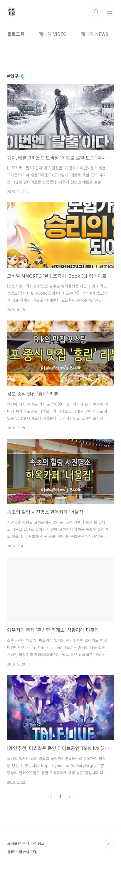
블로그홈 (16, 33)
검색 (96, 11)
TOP (109, 844)
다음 (69, 796)
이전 (51, 796)
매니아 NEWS (94, 33)
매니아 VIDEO (53, 33)
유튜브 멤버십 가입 (22, 851)
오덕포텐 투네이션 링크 (26, 843)
